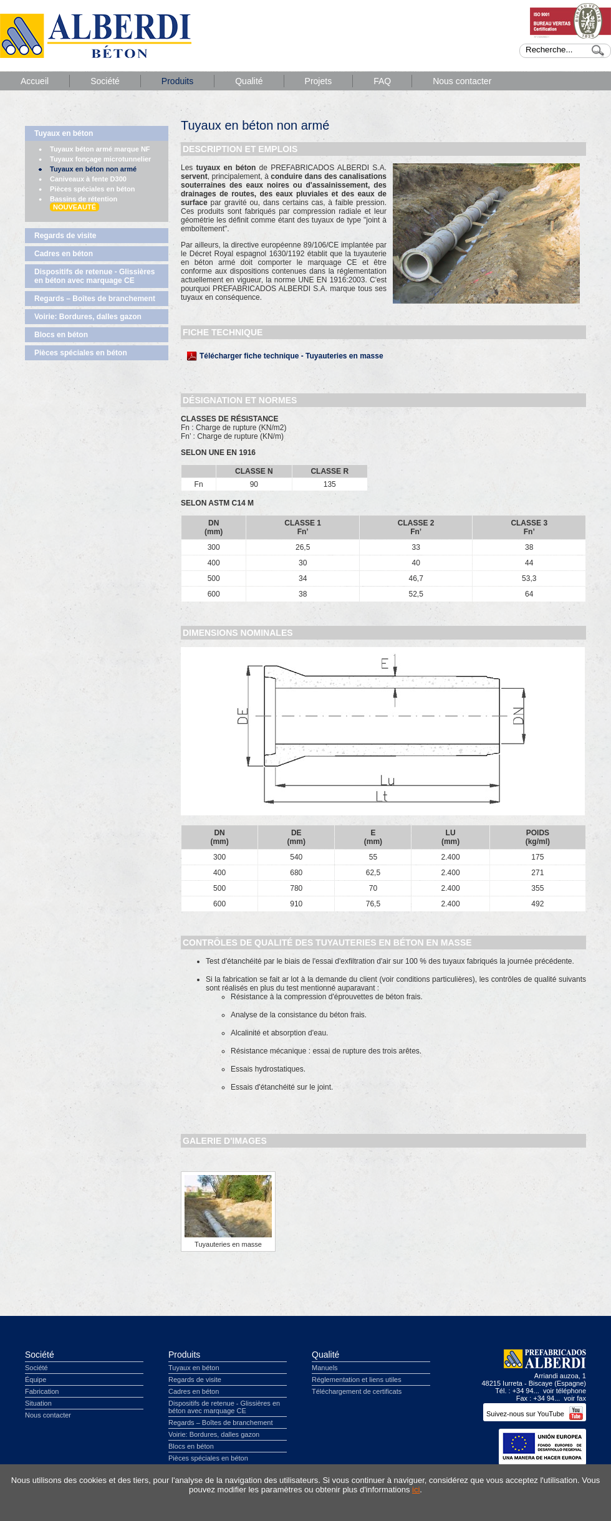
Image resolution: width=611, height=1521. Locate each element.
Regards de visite (65, 235)
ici (416, 1489)
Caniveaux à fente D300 (88, 179)
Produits (177, 81)
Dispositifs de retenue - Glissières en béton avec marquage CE (94, 276)
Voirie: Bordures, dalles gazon (88, 316)
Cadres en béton (63, 253)
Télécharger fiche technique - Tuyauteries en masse (291, 356)
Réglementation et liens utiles (357, 1379)
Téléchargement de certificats (357, 1391)
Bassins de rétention (83, 203)
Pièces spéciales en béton (92, 189)
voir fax (575, 1398)
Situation (38, 1403)
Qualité (248, 81)
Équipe (35, 1379)
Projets (318, 81)
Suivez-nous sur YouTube (534, 1414)
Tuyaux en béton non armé (93, 169)
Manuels (325, 1367)
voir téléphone (564, 1390)
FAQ (382, 81)
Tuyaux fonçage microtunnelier (100, 159)
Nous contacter (462, 81)
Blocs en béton (61, 334)
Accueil (35, 81)
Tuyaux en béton (63, 133)
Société (105, 81)
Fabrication (42, 1391)
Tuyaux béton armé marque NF (100, 149)
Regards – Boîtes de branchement (94, 298)
